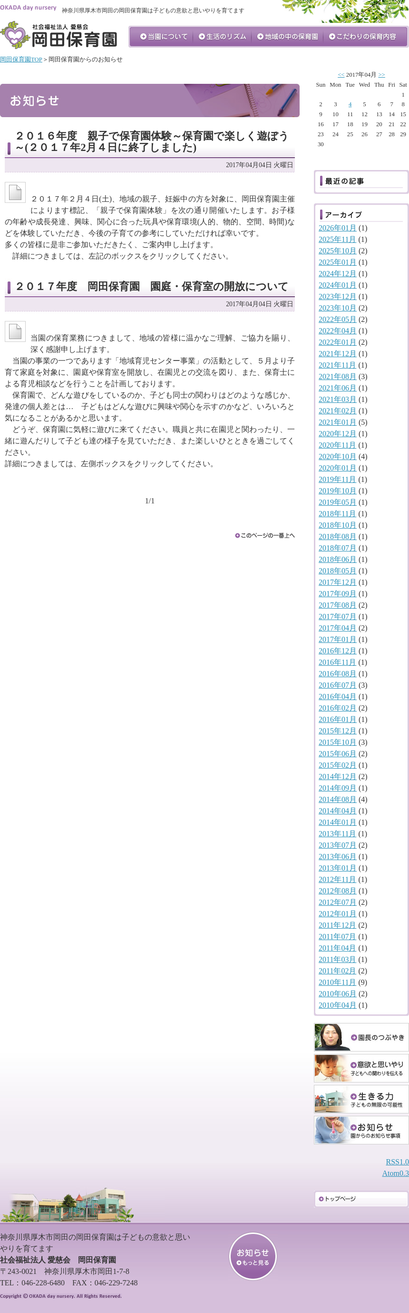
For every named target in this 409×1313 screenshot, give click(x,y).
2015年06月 (338, 754)
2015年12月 (338, 731)
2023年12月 (338, 296)
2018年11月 (337, 514)
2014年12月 (338, 776)
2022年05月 (338, 319)
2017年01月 (338, 639)
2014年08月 (338, 799)
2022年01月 (338, 342)
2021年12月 (338, 354)
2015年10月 (338, 742)
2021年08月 (338, 376)
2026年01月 (338, 228)
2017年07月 (338, 616)
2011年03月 (337, 959)
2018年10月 (338, 525)
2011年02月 (337, 971)
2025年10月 (338, 251)
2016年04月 (338, 696)
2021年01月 (338, 422)
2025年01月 (338, 262)
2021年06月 (338, 388)
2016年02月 (338, 708)
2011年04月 (337, 948)
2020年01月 (338, 468)
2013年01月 (338, 868)
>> (381, 74)
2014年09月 (338, 788)
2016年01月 (338, 719)
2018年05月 (338, 571)
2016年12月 (338, 651)
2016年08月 (338, 674)
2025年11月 (337, 239)
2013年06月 (338, 856)
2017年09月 (338, 594)
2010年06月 (338, 994)
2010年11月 (337, 982)
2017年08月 (338, 605)
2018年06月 (338, 559)
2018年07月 (338, 548)
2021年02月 (338, 411)
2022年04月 (338, 331)
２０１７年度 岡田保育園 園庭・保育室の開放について (151, 286)
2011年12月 (337, 925)
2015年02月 (338, 765)
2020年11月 (337, 445)
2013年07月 (338, 845)
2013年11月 (337, 834)
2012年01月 (338, 914)
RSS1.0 (397, 1162)
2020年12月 (338, 434)
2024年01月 (338, 285)
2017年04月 (338, 628)
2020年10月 (338, 456)
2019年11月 (337, 479)
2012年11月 (337, 879)
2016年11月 (337, 662)
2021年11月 (337, 365)
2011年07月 (337, 936)
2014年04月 (338, 811)
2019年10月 (338, 491)
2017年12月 (338, 582)
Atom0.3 (395, 1173)
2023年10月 (338, 308)
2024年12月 (338, 274)
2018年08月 (338, 536)
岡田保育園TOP (21, 59)
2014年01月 (338, 822)
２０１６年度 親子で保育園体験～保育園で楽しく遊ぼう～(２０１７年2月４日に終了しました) (151, 141)
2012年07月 (338, 902)
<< (341, 74)
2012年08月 (338, 891)
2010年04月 (338, 1005)
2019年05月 (338, 502)
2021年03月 (338, 399)
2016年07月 (338, 685)
